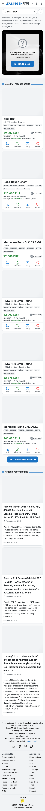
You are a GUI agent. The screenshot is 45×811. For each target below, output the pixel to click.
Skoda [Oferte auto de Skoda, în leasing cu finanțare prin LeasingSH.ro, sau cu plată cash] (32, 779)
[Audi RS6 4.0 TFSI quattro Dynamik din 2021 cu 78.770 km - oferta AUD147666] (22, 114)
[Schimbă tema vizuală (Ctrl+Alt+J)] (41, 3)
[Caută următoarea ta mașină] (19, 11)
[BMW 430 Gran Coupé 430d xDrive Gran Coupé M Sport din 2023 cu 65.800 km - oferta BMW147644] (22, 359)
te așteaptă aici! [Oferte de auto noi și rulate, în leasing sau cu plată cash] (31, 741)
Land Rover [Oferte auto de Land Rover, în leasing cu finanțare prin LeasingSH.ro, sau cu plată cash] (34, 782)
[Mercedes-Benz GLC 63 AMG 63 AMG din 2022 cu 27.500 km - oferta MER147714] (22, 236)
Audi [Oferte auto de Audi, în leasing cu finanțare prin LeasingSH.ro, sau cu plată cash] (31, 763)
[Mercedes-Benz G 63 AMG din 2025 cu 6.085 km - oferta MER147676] (22, 421)
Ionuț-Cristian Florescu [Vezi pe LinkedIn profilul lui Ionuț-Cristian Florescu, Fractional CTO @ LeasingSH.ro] (22, 801)
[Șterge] (34, 11)
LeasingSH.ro (28, 805)
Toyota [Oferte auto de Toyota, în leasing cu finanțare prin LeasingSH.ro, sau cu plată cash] (32, 785)
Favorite (37, 145)
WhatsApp (17, 145)
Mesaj (28, 145)
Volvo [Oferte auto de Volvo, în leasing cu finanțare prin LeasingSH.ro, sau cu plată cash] (32, 773)
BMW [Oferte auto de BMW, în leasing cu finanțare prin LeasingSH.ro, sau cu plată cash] (31, 760)
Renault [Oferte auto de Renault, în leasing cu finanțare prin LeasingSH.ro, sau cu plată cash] (32, 788)
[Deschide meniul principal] (3, 3)
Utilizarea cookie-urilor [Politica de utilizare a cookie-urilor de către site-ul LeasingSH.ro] (10, 773)
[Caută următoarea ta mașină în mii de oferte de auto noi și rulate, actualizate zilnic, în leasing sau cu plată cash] (22, 459)
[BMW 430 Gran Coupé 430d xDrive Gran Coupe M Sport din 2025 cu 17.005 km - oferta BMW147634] (22, 296)
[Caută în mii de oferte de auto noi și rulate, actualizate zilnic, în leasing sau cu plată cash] (32, 3)
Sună (7, 145)
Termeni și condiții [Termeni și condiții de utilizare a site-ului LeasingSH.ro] (9, 770)
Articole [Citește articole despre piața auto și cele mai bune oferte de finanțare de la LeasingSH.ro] (5, 763)
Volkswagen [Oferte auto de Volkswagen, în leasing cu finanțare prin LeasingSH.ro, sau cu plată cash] (34, 770)
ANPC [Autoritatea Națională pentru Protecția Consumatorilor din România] (4, 791)
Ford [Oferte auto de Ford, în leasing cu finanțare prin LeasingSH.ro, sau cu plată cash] (31, 776)
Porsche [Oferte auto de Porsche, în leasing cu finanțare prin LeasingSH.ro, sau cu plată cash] (33, 766)
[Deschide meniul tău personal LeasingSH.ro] (36, 3)
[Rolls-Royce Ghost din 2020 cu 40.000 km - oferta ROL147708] (22, 176)
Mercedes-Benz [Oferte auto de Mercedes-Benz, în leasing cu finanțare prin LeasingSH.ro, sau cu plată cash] (35, 757)
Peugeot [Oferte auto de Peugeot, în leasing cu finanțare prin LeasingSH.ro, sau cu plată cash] (33, 791)
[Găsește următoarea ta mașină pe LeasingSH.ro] (17, 3)
